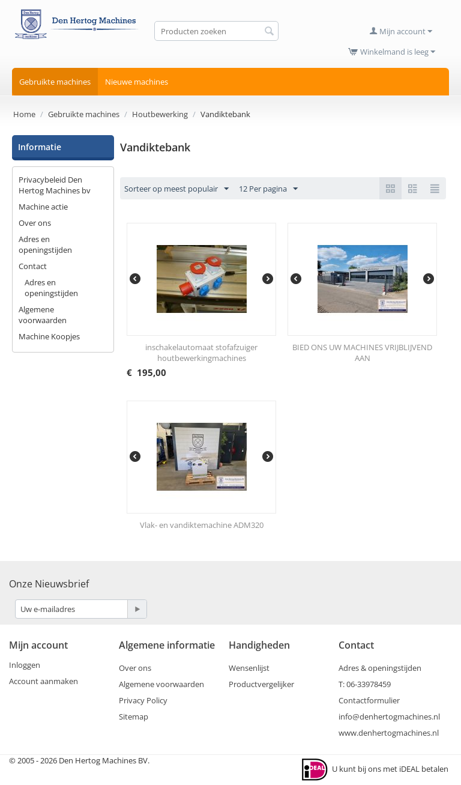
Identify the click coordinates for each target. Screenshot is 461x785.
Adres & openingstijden (380, 667)
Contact (33, 266)
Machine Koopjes (49, 336)
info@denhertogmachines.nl (389, 716)
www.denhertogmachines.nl (389, 732)
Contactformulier (369, 700)
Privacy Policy (143, 700)
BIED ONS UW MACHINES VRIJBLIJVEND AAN (362, 352)
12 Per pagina (268, 189)
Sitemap (133, 716)
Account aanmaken (43, 681)
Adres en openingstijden (45, 244)
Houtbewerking (160, 114)
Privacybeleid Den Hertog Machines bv (55, 185)
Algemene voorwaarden (43, 315)
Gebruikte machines (55, 81)
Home (24, 114)
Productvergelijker (261, 684)
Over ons (35, 222)
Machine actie (43, 206)
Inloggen (24, 664)
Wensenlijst (249, 667)
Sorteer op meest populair (176, 189)
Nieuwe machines (136, 81)
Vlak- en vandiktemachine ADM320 (202, 525)
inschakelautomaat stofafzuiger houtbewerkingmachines (201, 352)
